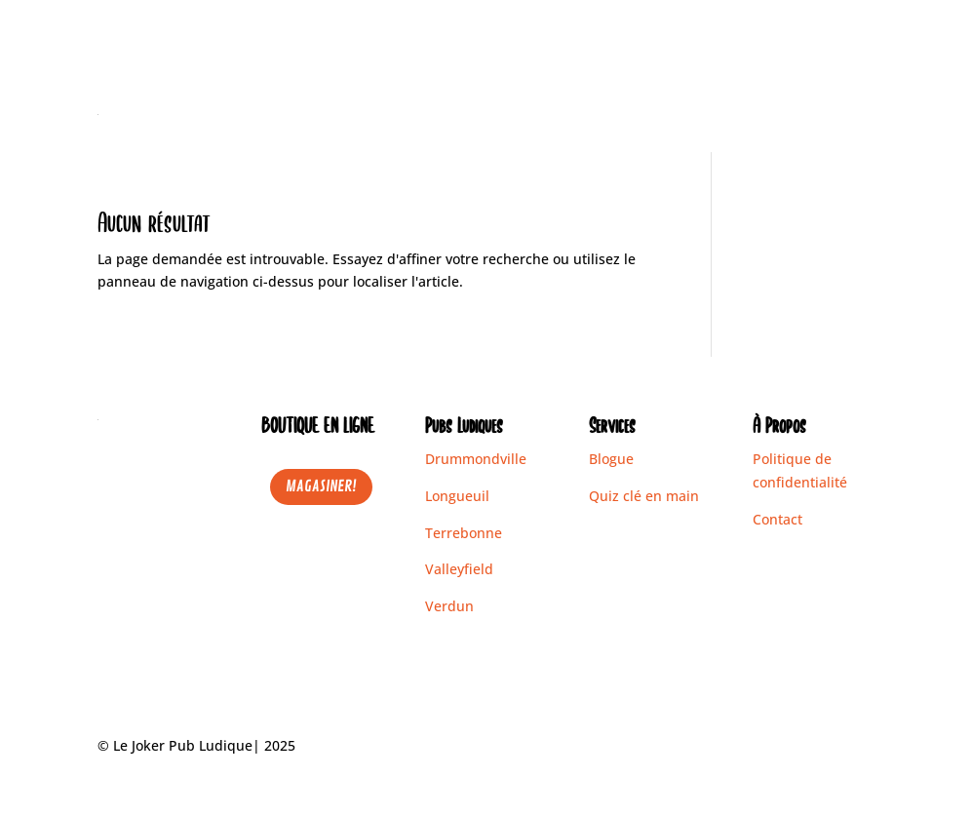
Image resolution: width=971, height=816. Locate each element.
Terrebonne (463, 533)
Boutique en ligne (540, 114)
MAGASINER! (321, 486)
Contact (849, 114)
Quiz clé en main (644, 495)
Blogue (779, 114)
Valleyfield (459, 569)
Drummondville (475, 458)
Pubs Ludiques (668, 114)
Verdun (449, 606)
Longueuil (457, 495)
